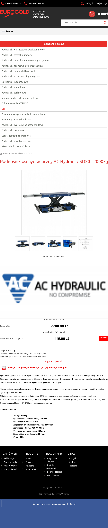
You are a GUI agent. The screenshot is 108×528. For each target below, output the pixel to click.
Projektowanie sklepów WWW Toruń (54, 494)
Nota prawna (53, 475)
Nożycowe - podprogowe (14, 82)
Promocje (30, 462)
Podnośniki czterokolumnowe (17, 55)
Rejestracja (102, 3)
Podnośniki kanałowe (12, 130)
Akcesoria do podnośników (15, 146)
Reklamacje (9, 458)
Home (4, 153)
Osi (3, 108)
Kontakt (72, 462)
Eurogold (73, 458)
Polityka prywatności (51, 466)
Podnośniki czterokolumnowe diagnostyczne (24, 60)
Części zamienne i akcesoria (16, 135)
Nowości (29, 458)
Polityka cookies (54, 472)
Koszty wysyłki (10, 466)
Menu (7, 31)
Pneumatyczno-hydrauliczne (16, 119)
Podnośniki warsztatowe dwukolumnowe (23, 49)
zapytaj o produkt (54, 361)
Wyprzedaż (31, 469)
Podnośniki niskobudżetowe (16, 141)
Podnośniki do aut (53, 43)
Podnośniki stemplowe (13, 87)
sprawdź (103, 337)
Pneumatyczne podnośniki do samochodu (23, 114)
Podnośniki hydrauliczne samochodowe (22, 125)
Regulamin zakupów (51, 460)
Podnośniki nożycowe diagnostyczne (20, 76)
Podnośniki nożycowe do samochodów (22, 65)
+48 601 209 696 (36, 3)
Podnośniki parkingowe (13, 92)
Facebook (73, 466)
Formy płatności (11, 469)
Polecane (30, 466)
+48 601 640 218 (13, 3)
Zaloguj (89, 3)
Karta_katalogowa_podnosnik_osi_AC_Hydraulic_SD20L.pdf (37, 367)
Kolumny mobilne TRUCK (14, 103)
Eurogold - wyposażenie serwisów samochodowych (54, 504)
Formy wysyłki (10, 462)
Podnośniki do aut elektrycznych (18, 71)
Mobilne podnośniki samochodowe (19, 98)
